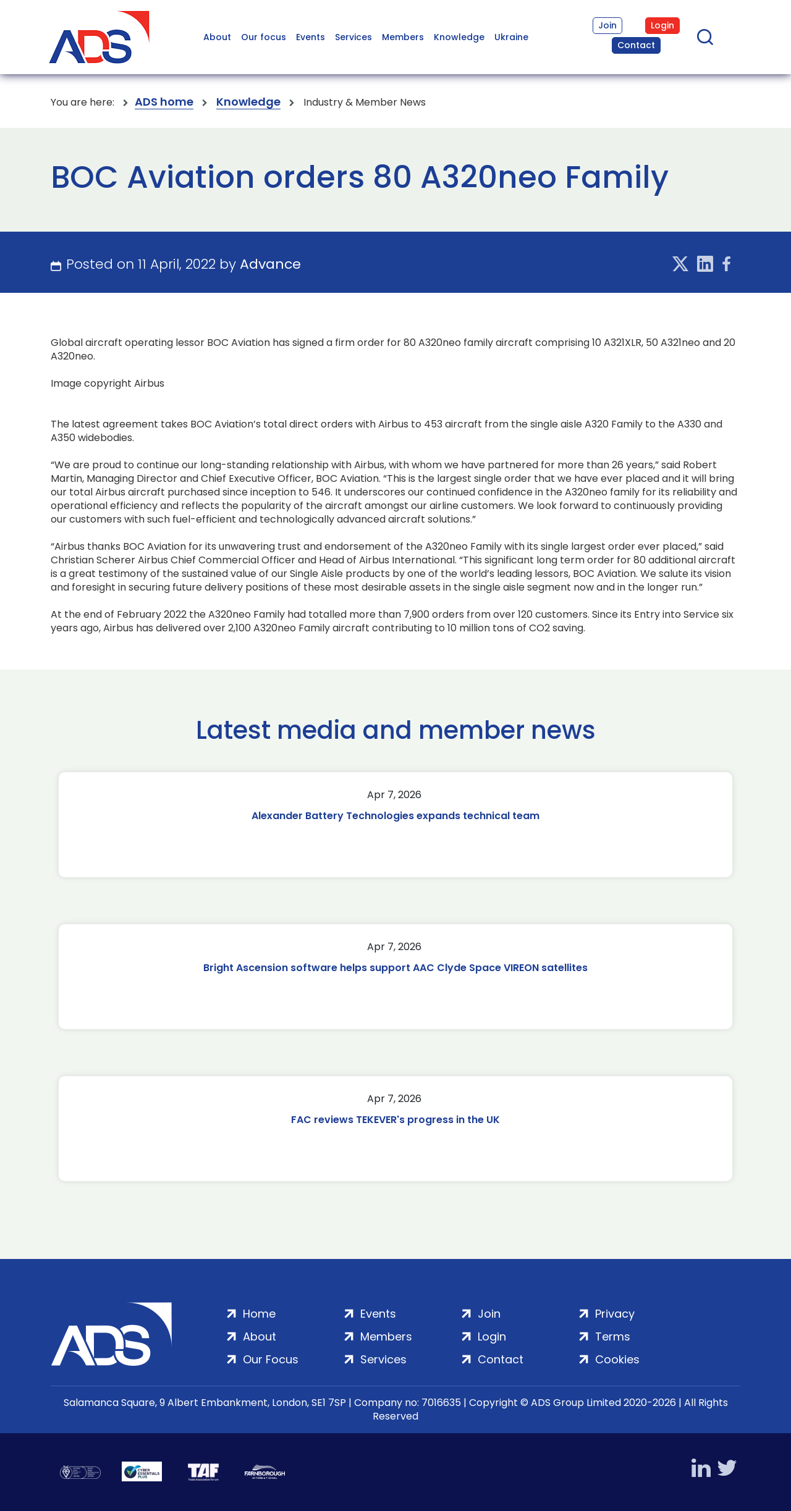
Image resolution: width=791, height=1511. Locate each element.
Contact (636, 45)
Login (662, 25)
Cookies (617, 1359)
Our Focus (270, 1359)
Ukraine (511, 37)
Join (607, 25)
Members (403, 37)
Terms (612, 1336)
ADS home (164, 102)
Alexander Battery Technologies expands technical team (395, 816)
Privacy (615, 1313)
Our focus (263, 37)
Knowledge (459, 37)
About (217, 37)
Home (259, 1313)
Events (310, 37)
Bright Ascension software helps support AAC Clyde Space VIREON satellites (395, 968)
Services (353, 37)
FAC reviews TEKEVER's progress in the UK (395, 1120)
